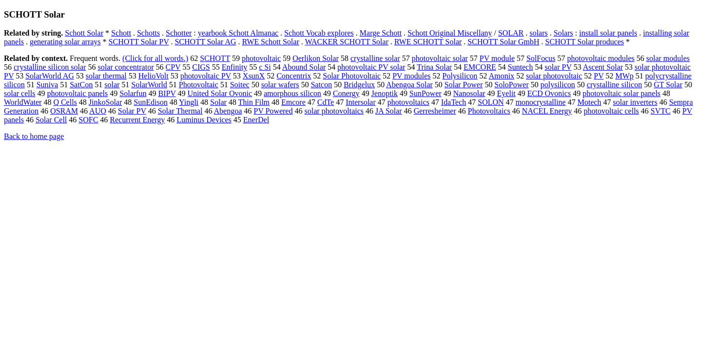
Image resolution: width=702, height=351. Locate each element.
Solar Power (464, 84)
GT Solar (668, 84)
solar (111, 84)
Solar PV (132, 111)
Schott (121, 33)
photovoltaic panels (77, 93)
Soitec (240, 84)
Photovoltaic (198, 84)
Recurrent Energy (137, 120)
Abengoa (228, 111)
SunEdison (150, 102)
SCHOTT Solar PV (139, 42)
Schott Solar (84, 33)
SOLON (491, 102)
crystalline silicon (614, 84)
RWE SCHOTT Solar (428, 42)
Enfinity (234, 67)
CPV (172, 67)
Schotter (179, 33)
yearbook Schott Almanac (238, 33)
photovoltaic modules (600, 58)
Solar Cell (51, 120)
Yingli (188, 102)
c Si (265, 67)
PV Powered (273, 111)
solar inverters (635, 102)
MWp (624, 76)
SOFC (88, 120)
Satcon (321, 84)
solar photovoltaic (554, 76)
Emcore (293, 102)
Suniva (47, 84)
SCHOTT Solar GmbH (503, 42)
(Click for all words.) (155, 58)
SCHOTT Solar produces (584, 42)
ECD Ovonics (549, 93)
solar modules (668, 58)
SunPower (426, 93)
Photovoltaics (489, 111)
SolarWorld (149, 84)
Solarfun (132, 93)
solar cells (19, 93)
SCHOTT (215, 58)
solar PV (558, 67)
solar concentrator (126, 67)
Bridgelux (359, 84)
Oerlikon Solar (315, 58)
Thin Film (254, 102)
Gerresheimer (434, 111)
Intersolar (360, 102)
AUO (97, 111)
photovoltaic (261, 58)
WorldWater (22, 102)
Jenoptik (384, 93)
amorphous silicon (292, 93)
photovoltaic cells (611, 111)
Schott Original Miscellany (450, 33)
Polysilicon (459, 76)
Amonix (501, 76)
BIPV (167, 93)
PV (599, 76)
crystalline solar (375, 58)
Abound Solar (304, 67)
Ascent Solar (603, 67)
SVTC (661, 111)
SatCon (81, 84)
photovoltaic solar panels (622, 93)
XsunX (254, 76)
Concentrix (293, 76)
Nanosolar (469, 93)
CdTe (325, 102)
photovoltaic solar (439, 58)
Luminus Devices (203, 120)
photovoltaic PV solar (371, 67)
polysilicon (557, 84)
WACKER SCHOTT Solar (346, 42)
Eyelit (506, 93)
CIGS (201, 67)
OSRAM (64, 111)
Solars (563, 33)
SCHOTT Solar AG (205, 42)
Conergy (346, 93)
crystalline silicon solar (50, 67)
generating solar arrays (65, 42)
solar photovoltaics (333, 111)
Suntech (520, 67)
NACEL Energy (547, 111)
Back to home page (34, 136)
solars (538, 33)
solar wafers (280, 84)
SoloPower (511, 84)
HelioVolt (153, 76)
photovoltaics (408, 102)
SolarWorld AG (49, 76)
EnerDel (256, 120)
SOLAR (511, 33)
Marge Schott (381, 33)
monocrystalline (540, 102)
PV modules (411, 76)
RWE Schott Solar (270, 42)
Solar (218, 102)
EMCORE (480, 67)
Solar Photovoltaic (352, 76)
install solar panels (608, 33)
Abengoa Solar (409, 84)
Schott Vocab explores (319, 33)
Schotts (148, 33)
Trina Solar (434, 67)
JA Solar (388, 111)
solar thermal (106, 76)
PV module (497, 58)
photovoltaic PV (205, 76)
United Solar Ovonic (220, 93)
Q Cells (65, 102)
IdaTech (453, 102)
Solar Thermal (180, 111)
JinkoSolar (105, 102)
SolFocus (541, 58)
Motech (589, 102)
